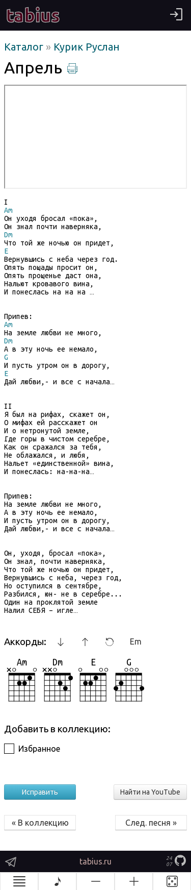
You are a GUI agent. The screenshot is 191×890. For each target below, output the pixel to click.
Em (136, 641)
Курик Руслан (86, 47)
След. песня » (151, 822)
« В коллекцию (40, 822)
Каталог (25, 47)
